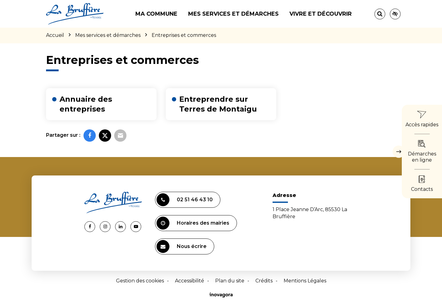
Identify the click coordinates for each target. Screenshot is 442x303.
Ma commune (156, 13)
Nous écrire (182, 246)
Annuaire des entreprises (86, 104)
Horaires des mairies (193, 223)
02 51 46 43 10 (185, 199)
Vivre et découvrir (320, 13)
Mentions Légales (305, 281)
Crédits (264, 281)
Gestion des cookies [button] (140, 281)
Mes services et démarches (233, 13)
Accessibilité (189, 281)
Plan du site (229, 281)
